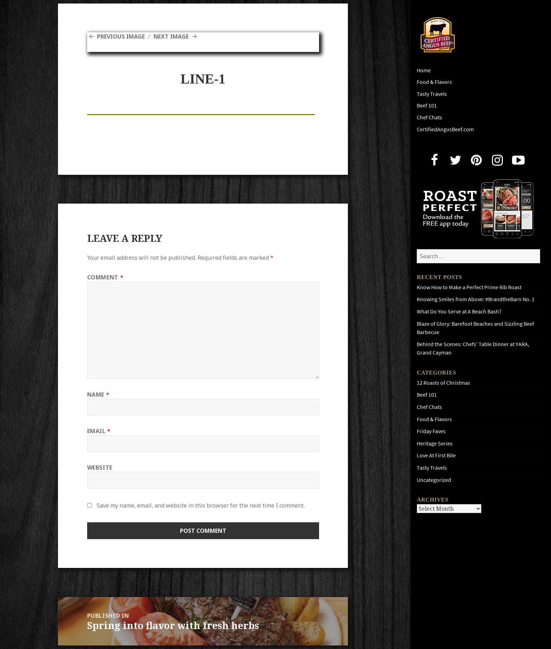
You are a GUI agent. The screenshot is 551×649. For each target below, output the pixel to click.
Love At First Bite (436, 455)
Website (99, 467)
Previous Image (121, 36)
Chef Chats (429, 117)
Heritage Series (435, 443)
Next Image (171, 36)
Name (98, 394)
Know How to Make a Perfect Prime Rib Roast (469, 287)
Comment (105, 277)
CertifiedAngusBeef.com (445, 129)
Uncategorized (434, 480)
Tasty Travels (432, 94)
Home (424, 70)
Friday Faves (431, 431)
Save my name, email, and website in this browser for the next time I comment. (201, 505)
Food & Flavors (434, 82)
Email (99, 431)
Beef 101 (427, 105)
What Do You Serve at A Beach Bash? (459, 311)
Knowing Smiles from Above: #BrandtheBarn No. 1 (475, 299)
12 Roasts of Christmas (443, 382)
